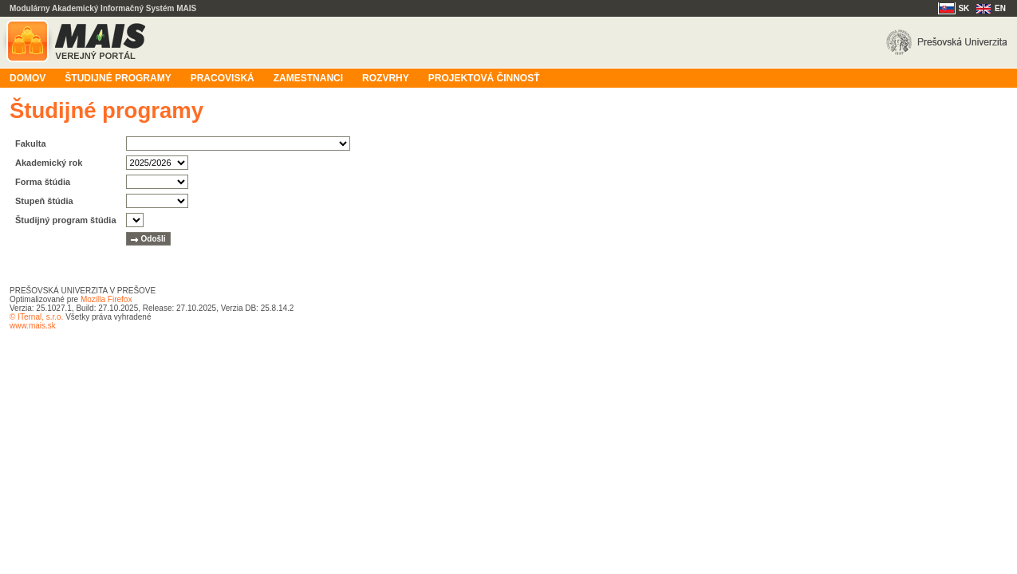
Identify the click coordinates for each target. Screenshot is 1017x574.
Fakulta (30, 143)
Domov (27, 78)
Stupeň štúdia (44, 201)
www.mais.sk (33, 325)
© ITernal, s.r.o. (36, 317)
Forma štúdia (42, 182)
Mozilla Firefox (106, 299)
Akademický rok (48, 162)
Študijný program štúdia (65, 220)
